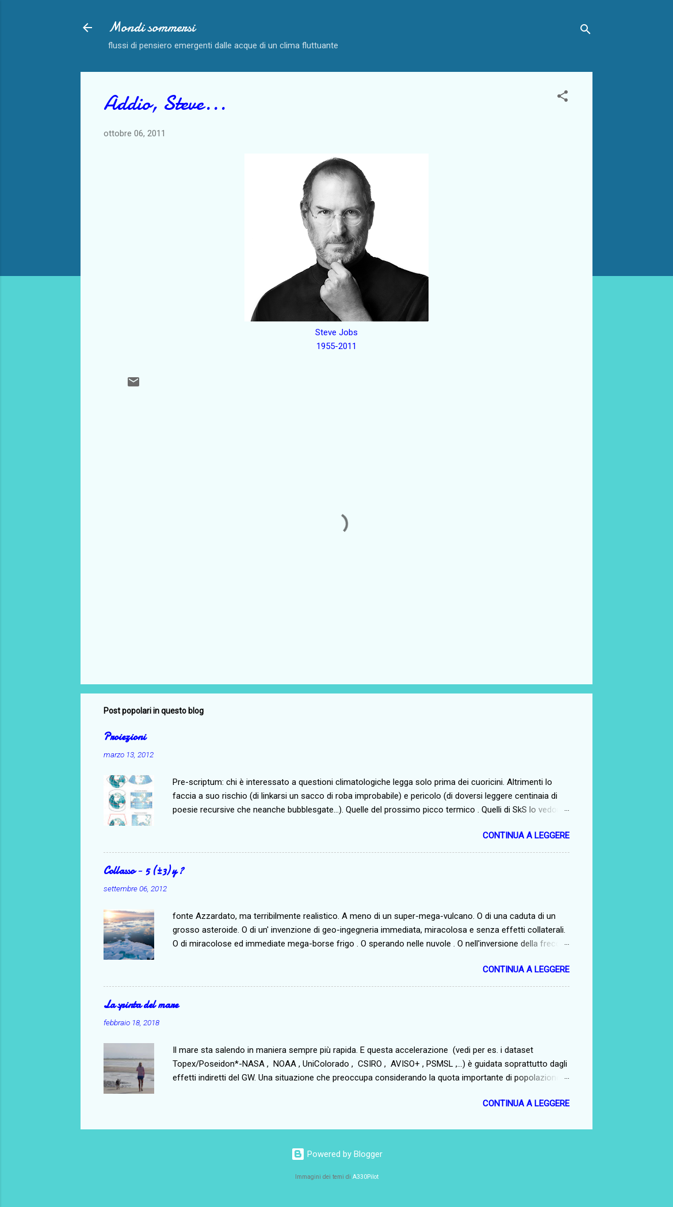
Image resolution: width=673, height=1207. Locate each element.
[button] (562, 98)
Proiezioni (125, 737)
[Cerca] (585, 31)
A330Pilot (365, 1177)
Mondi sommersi (151, 27)
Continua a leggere (526, 835)
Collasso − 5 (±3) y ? (143, 871)
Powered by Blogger (337, 1154)
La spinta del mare (141, 1005)
